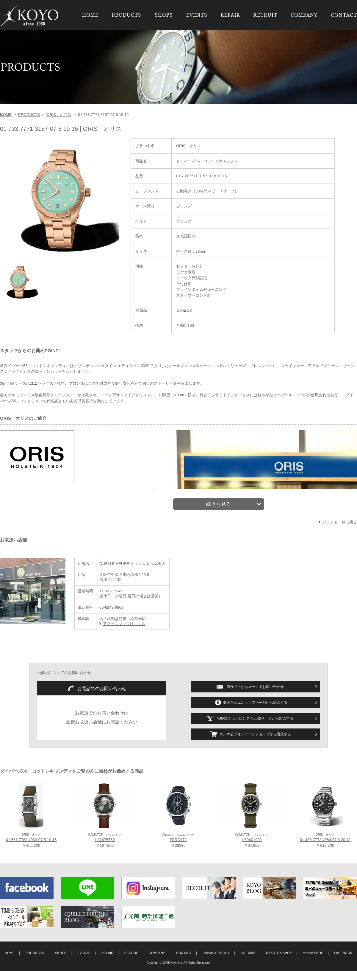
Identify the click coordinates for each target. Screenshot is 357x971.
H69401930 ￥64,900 (251, 840)
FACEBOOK (343, 953)
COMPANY (304, 14)
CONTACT (344, 14)
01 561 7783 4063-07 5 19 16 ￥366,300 (31, 840)
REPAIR (230, 14)
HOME (90, 14)
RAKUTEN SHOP (279, 953)
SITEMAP (248, 953)
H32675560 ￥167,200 (104, 840)
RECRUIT (265, 14)
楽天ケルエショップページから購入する (255, 702)
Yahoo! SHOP (313, 953)
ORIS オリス (58, 114)
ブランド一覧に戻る (339, 522)
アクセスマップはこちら (124, 624)
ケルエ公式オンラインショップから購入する (255, 734)
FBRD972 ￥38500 (178, 840)
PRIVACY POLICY (216, 953)
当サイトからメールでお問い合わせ (255, 687)
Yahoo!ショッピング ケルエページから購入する (255, 718)
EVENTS (196, 14)
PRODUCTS (126, 14)
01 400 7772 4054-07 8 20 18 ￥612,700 (325, 840)
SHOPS (164, 14)
